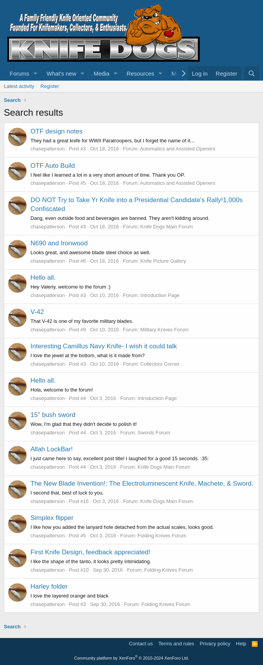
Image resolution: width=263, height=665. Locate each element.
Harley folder (48, 586)
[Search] (251, 73)
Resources (140, 73)
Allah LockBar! (51, 449)
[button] (35, 73)
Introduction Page (160, 295)
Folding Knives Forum (162, 535)
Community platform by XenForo (131, 658)
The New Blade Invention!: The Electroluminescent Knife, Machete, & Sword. (141, 483)
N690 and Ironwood (59, 243)
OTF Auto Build (52, 165)
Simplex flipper (52, 518)
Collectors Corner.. (161, 364)
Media (102, 73)
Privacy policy (215, 643)
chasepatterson (47, 149)
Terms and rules (176, 643)
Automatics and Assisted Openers (177, 149)
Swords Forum (154, 432)
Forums (19, 73)
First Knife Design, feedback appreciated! (90, 552)
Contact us (141, 643)
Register (49, 86)
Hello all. (43, 277)
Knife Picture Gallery (163, 261)
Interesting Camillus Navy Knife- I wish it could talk (103, 346)
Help (241, 643)
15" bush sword (53, 415)
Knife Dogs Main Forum (166, 227)
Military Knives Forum (164, 329)
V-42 (37, 312)
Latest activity (19, 86)
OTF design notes (56, 131)
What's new (61, 73)
